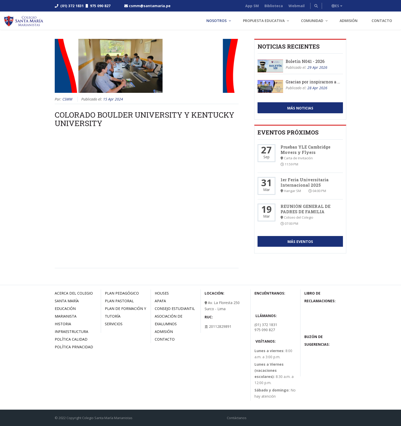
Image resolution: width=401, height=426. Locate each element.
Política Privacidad (74, 346)
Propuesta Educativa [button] (264, 20)
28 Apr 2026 (317, 87)
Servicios (113, 323)
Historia (63, 323)
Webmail (296, 5)
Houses (162, 293)
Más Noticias (300, 108)
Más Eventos (300, 241)
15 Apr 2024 (113, 99)
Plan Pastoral (119, 300)
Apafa (160, 300)
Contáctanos (237, 418)
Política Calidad (71, 339)
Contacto (382, 20)
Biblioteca (273, 5)
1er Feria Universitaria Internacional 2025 (305, 182)
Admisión (349, 20)
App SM (252, 5)
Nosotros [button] (216, 20)
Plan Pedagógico (122, 293)
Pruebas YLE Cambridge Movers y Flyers (305, 149)
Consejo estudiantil (175, 308)
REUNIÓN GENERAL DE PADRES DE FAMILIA (305, 209)
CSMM (67, 99)
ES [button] (336, 5)
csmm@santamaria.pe (150, 5)
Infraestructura (71, 331)
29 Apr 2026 (317, 67)
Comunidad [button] (312, 20)
